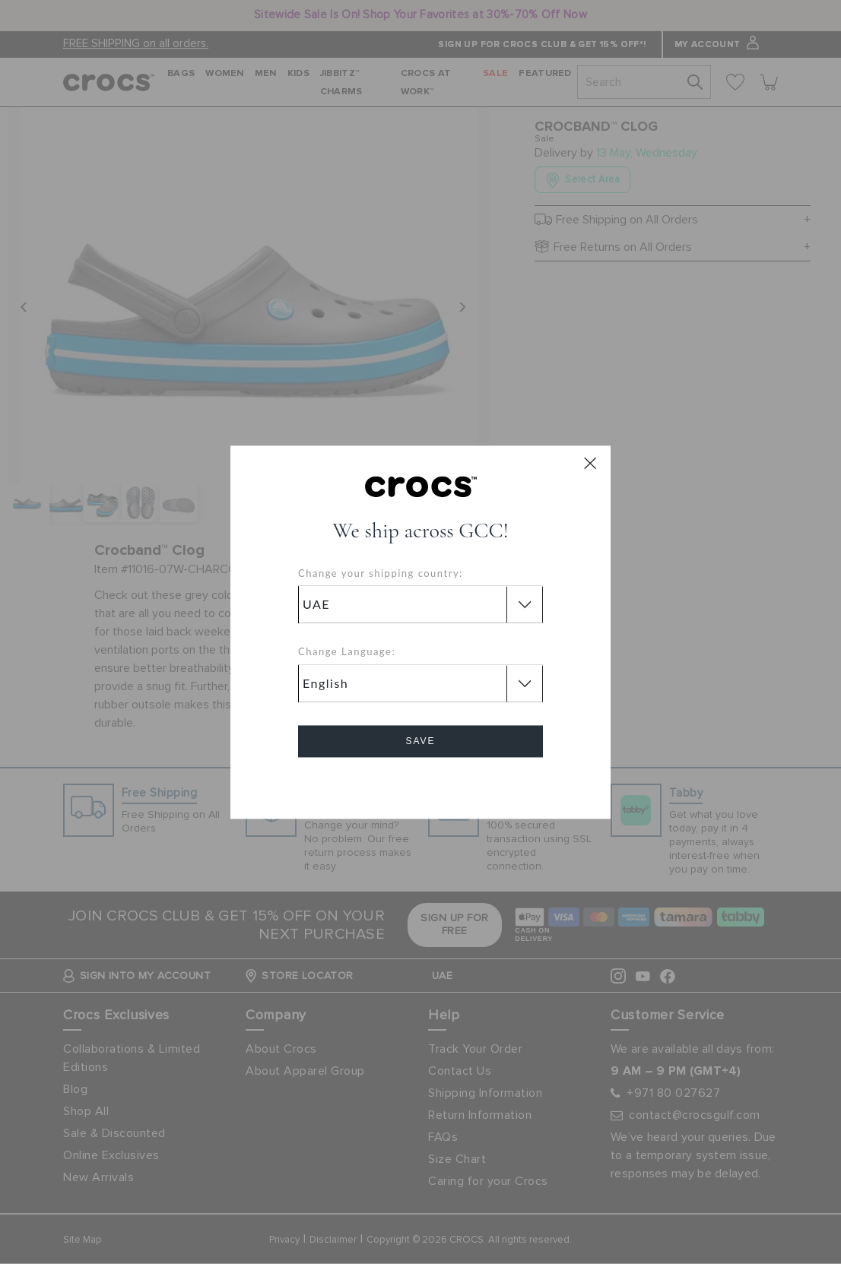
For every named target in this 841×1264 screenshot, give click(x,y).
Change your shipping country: (380, 573)
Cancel (421, 784)
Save (420, 741)
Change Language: (346, 652)
